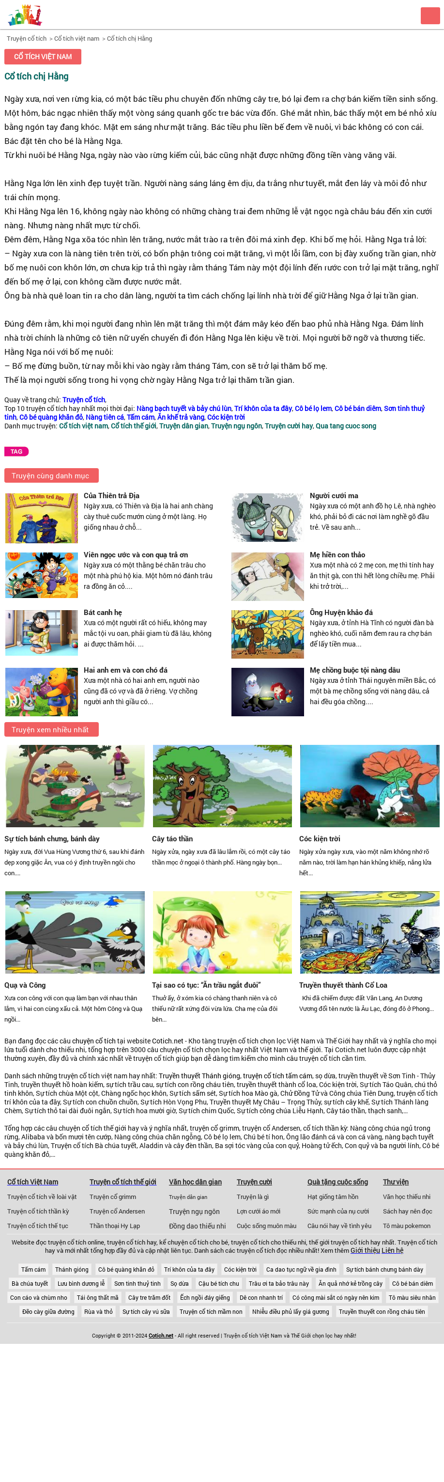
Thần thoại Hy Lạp (115, 1225)
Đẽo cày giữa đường (48, 1311)
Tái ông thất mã (98, 1297)
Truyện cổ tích (26, 38)
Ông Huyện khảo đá (341, 612)
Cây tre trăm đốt (149, 1297)
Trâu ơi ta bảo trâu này (279, 1283)
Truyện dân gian (188, 1196)
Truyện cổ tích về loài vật (42, 1196)
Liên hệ (392, 1250)
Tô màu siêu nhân (412, 1297)
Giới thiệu (365, 1250)
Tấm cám (33, 1269)
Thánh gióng (72, 1269)
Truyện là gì (253, 1196)
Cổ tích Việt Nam (32, 1181)
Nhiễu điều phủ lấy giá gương (290, 1311)
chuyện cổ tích (94, 1041)
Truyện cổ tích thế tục (37, 1225)
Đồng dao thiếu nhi (197, 1226)
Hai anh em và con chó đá (126, 670)
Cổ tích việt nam (76, 38)
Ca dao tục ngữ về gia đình (301, 1269)
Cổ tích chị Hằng (129, 38)
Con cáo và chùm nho (38, 1297)
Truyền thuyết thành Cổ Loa (343, 985)
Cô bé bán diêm (412, 1283)
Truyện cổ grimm (113, 1196)
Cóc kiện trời (319, 838)
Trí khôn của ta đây (189, 1269)
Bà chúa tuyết (30, 1283)
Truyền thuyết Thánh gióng (199, 1076)
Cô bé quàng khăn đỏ (126, 1269)
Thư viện (396, 1181)
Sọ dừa (179, 1283)
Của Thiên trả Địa (111, 495)
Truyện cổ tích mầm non (211, 1311)
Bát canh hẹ (103, 612)
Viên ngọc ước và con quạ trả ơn (136, 554)
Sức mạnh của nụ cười (338, 1211)
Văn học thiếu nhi (406, 1196)
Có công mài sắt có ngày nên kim (335, 1297)
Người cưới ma (334, 495)
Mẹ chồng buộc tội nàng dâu (355, 670)
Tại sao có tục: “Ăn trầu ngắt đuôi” (206, 985)
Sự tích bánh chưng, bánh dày (52, 838)
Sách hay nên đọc (407, 1211)
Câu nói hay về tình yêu (339, 1225)
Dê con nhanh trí (261, 1297)
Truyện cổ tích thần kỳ (38, 1211)
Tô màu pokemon (406, 1225)
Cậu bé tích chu (219, 1283)
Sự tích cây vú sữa (146, 1311)
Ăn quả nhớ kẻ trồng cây (351, 1283)
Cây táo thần (172, 838)
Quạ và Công (25, 985)
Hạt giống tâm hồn (332, 1196)
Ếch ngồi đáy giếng (205, 1297)
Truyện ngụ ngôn (194, 1211)
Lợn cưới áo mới (258, 1211)
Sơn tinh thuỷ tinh (137, 1283)
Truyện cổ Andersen (117, 1211)
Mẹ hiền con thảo (337, 554)
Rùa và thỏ (98, 1311)
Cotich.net (168, 1041)
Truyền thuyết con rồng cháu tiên (382, 1311)
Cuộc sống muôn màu (266, 1225)
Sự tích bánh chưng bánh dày (384, 1269)
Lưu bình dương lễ (81, 1283)
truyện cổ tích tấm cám (277, 1076)
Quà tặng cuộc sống (337, 1181)
